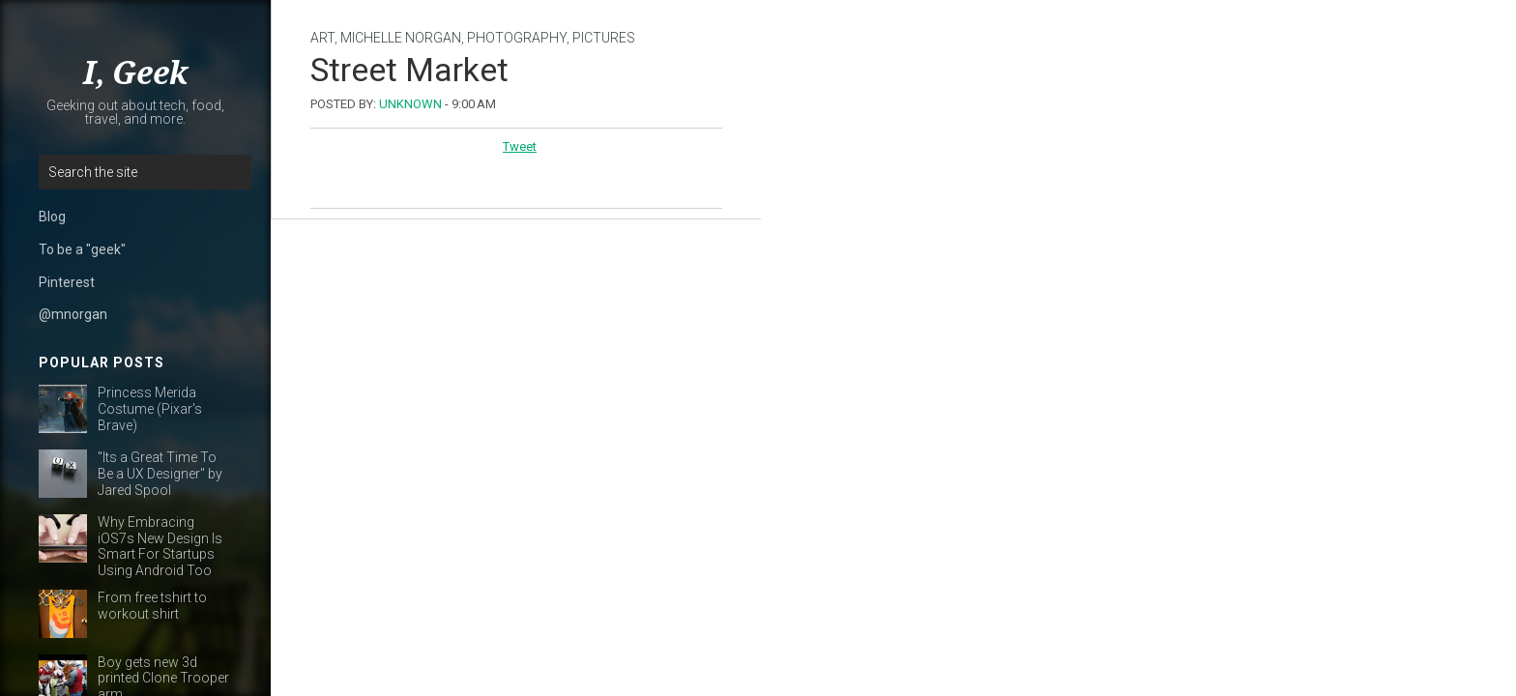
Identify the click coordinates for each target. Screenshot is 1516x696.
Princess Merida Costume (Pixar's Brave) (150, 409)
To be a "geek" (82, 249)
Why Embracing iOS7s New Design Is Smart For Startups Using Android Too (160, 546)
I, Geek (135, 73)
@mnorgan (73, 314)
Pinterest (67, 282)
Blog (52, 216)
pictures (603, 37)
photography (517, 37)
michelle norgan (400, 37)
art (322, 37)
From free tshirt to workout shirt (152, 606)
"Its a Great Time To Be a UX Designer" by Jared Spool (160, 474)
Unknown (410, 104)
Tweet (520, 146)
